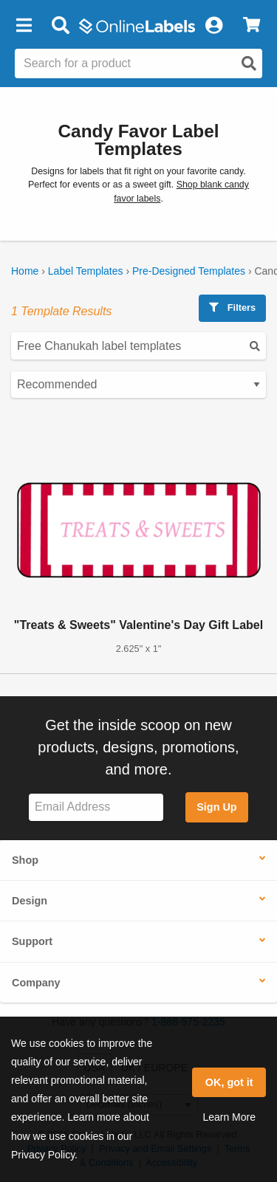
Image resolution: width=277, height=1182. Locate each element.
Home (24, 271)
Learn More (229, 1117)
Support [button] (32, 941)
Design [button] (29, 901)
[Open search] (249, 63)
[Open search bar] (60, 26)
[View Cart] (251, 26)
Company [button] (36, 983)
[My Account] (213, 26)
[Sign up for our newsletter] (96, 807)
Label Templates (85, 271)
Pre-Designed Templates (188, 271)
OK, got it (229, 1082)
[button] (23, 26)
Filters (232, 307)
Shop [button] (25, 860)
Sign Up (216, 807)
